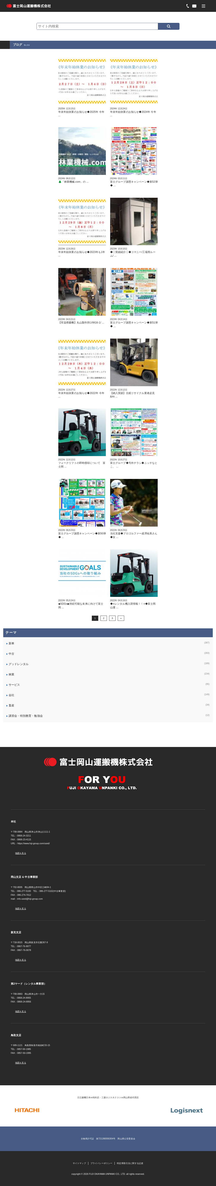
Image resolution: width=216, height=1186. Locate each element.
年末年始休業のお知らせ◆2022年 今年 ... (82, 393)
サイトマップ (79, 1163)
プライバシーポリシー (102, 1163)
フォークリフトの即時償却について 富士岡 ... (82, 463)
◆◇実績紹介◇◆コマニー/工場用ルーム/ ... (134, 252)
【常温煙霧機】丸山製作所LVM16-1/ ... (82, 321)
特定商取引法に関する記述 (130, 1163)
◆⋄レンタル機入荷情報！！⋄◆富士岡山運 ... (134, 604)
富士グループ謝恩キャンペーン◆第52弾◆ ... (134, 182)
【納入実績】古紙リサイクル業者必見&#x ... (134, 393)
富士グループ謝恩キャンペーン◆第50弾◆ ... (82, 534)
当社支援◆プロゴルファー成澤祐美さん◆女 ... (134, 534)
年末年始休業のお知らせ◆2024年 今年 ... (134, 112)
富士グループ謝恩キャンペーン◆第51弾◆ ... (134, 323)
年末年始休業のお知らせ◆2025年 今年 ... (82, 112)
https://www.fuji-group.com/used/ (33, 843)
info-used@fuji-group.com (30, 899)
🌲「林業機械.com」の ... (82, 180)
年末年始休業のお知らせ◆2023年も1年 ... (82, 252)
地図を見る (20, 853)
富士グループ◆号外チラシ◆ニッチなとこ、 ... (134, 463)
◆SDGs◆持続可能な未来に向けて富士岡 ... (82, 604)
